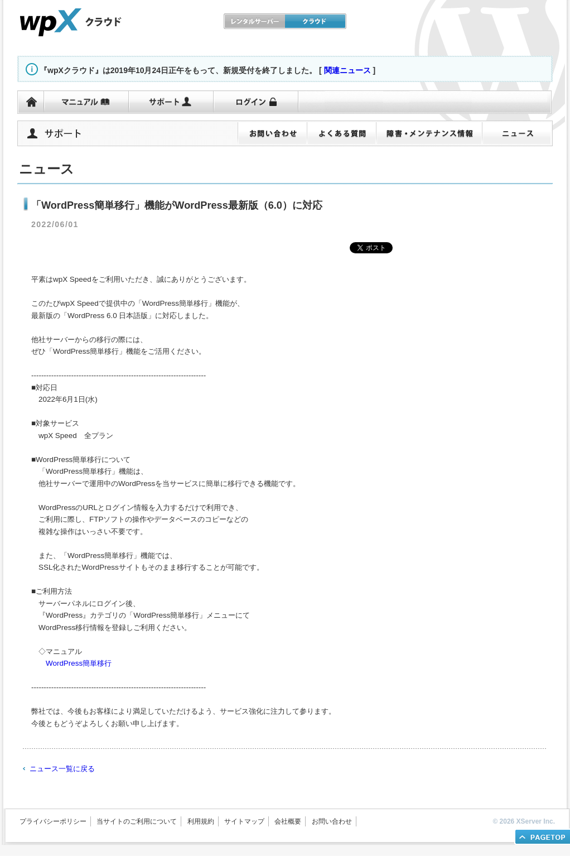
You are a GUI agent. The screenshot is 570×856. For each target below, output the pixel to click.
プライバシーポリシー (53, 821)
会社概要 (287, 821)
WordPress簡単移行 (79, 663)
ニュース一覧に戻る (62, 768)
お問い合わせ (332, 821)
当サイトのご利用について (136, 821)
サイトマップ (244, 821)
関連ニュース (347, 70)
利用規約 (200, 821)
